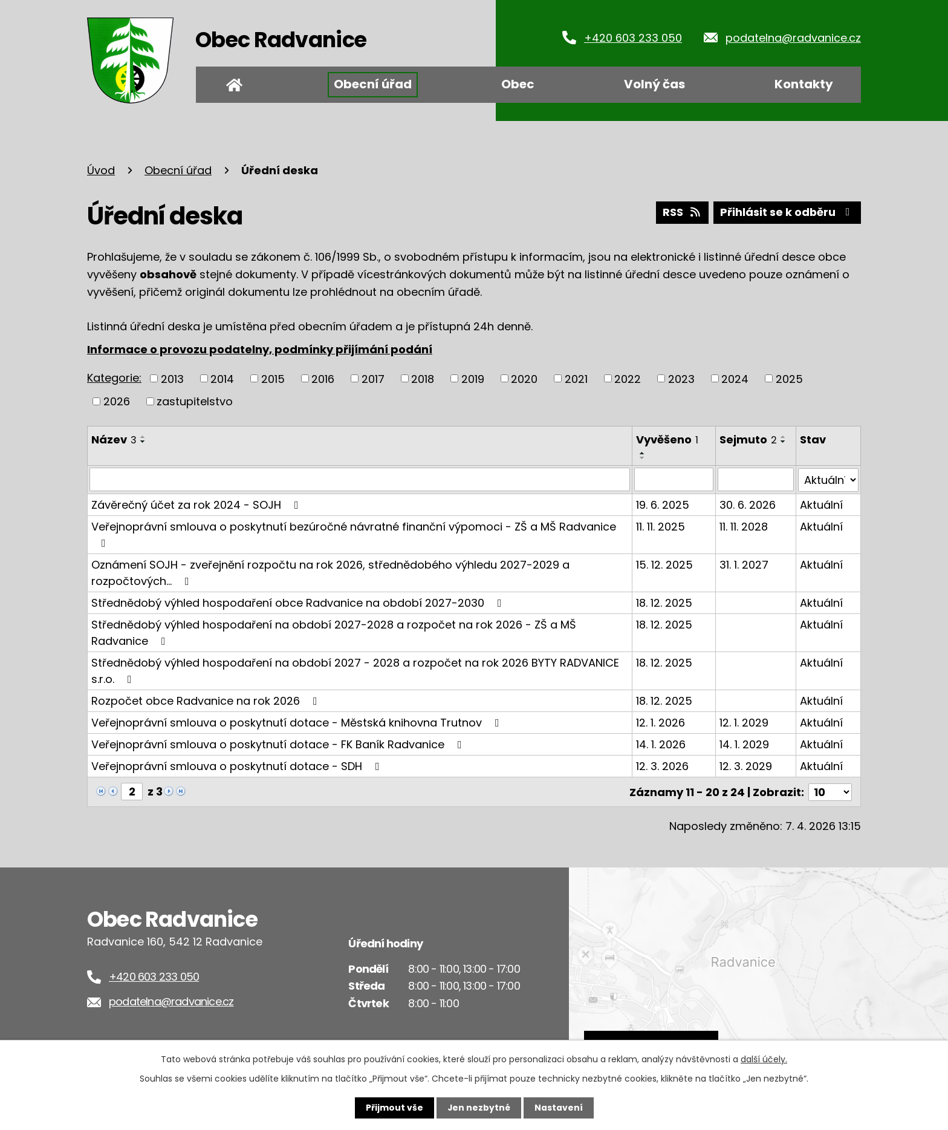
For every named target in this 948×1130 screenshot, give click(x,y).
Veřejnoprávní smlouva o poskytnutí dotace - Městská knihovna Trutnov (297, 721)
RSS (681, 213)
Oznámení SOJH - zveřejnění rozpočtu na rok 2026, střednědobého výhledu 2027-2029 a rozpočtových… (330, 571)
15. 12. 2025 (664, 563)
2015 (273, 378)
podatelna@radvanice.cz (793, 37)
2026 (116, 401)
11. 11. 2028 (743, 525)
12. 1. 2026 (660, 721)
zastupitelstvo (195, 401)
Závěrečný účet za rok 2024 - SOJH (197, 503)
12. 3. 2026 (662, 764)
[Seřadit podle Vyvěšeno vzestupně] (642, 453)
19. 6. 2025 (662, 503)
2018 (422, 378)
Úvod (234, 84)
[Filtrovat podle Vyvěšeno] (673, 479)
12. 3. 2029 (745, 764)
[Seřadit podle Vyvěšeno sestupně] (642, 458)
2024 (734, 378)
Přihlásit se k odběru (787, 213)
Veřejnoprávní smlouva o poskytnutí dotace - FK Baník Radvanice (279, 743)
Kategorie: (114, 377)
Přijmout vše (394, 1108)
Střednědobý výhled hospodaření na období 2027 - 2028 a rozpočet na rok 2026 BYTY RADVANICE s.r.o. (355, 669)
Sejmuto (748, 439)
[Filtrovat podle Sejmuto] (756, 479)
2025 (789, 378)
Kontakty (803, 84)
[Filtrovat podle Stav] (828, 479)
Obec (517, 84)
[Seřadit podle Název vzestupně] (143, 436)
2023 (681, 378)
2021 (576, 378)
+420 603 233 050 (633, 37)
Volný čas (654, 84)
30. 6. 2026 (747, 503)
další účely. (764, 1059)
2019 (472, 378)
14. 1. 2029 (744, 743)
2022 (627, 378)
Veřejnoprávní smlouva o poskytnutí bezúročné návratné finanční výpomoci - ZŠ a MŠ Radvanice (353, 532)
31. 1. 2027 (743, 563)
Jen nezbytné (478, 1108)
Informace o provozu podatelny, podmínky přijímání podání (259, 349)
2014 (222, 378)
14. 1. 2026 (661, 743)
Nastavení (558, 1108)
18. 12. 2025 (664, 601)
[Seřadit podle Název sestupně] (143, 441)
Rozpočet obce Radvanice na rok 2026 (206, 699)
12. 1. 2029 (743, 721)
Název (114, 439)
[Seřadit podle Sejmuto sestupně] (783, 441)
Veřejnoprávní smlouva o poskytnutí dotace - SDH (238, 764)
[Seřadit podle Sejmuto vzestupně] (783, 436)
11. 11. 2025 (660, 525)
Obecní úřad (373, 84)
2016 (322, 378)
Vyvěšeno (667, 439)
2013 (172, 378)
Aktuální (821, 503)
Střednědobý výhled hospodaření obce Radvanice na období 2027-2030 (299, 601)
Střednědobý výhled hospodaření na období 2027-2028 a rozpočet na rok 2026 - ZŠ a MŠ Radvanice (333, 631)
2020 (524, 378)
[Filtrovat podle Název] (359, 479)
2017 (373, 378)
